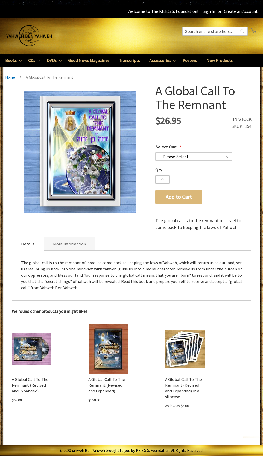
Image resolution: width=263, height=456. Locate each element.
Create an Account (241, 11)
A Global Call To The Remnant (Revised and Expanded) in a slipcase (183, 388)
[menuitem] (12, 60)
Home (10, 77)
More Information (69, 244)
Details (27, 244)
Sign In (208, 11)
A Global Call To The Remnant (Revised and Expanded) (30, 385)
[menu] (131, 60)
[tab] (28, 244)
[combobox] (215, 31)
